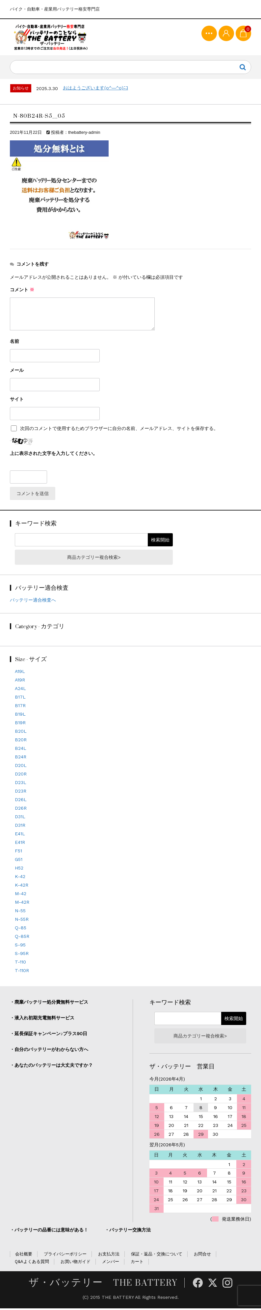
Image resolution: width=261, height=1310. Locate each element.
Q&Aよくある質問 (32, 1263)
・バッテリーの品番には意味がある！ (49, 1231)
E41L (20, 835)
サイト (17, 400)
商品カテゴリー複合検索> (93, 558)
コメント (22, 291)
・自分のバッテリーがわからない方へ (49, 1051)
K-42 (20, 878)
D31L (20, 818)
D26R (21, 809)
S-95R (22, 955)
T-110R (22, 972)
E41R (20, 843)
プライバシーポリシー (65, 1255)
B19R (20, 724)
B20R (21, 741)
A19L (20, 673)
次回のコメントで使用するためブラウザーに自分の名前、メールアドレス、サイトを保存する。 (119, 430)
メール (17, 371)
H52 (19, 869)
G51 (18, 861)
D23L (20, 784)
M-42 (20, 895)
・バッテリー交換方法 (128, 1231)
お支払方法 (108, 1255)
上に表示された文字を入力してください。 (53, 455)
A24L (20, 690)
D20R (21, 775)
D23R (20, 792)
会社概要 (23, 1255)
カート (137, 1263)
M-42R (22, 903)
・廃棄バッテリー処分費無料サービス (49, 1003)
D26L (21, 801)
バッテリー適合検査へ (33, 601)
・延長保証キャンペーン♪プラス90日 (48, 1035)
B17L (20, 698)
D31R (20, 826)
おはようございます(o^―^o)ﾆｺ (95, 89)
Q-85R (22, 938)
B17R (20, 707)
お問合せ (202, 1255)
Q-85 (20, 929)
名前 (14, 342)
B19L (20, 715)
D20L (21, 767)
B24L (20, 749)
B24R (20, 758)
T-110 (20, 963)
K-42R (21, 886)
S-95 (20, 946)
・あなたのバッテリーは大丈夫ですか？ (51, 1066)
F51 (18, 852)
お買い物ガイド (76, 1263)
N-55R (22, 920)
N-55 (20, 912)
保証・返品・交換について (156, 1255)
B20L (21, 732)
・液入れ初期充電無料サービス (42, 1019)
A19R (20, 681)
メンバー (110, 1263)
